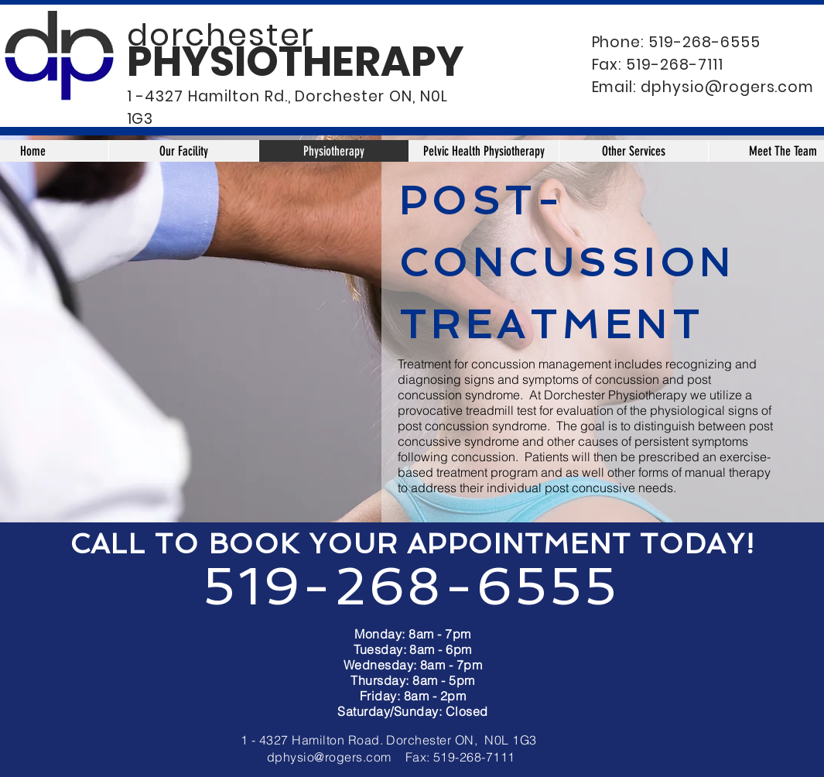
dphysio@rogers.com (727, 87)
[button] (633, 151)
